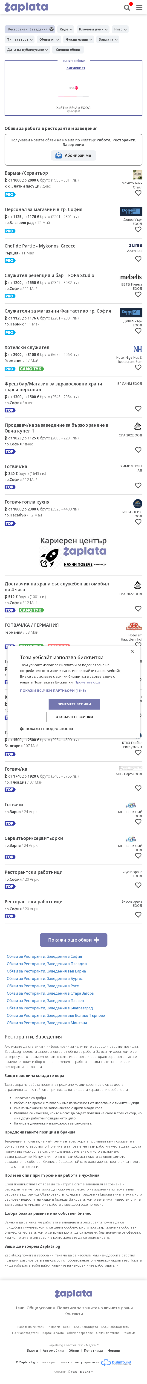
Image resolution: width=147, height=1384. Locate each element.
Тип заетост (18, 39)
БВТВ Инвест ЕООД (131, 286)
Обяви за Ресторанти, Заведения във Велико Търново (56, 1015)
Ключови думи (91, 29)
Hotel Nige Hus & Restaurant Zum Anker (129, 361)
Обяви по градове (80, 1333)
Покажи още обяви (73, 940)
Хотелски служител (27, 347)
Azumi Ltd (134, 250)
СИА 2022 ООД (130, 435)
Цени (19, 1307)
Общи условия (41, 1307)
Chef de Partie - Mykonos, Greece (40, 246)
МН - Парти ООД (129, 774)
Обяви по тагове (108, 1333)
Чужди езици (77, 39)
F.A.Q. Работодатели (115, 1327)
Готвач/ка (16, 466)
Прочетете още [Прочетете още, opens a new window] (87, 682)
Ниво (118, 29)
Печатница (93, 1350)
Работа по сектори (30, 1327)
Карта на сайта (53, 1333)
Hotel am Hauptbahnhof (131, 637)
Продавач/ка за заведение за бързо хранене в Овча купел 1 (56, 428)
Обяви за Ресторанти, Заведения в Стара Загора (50, 993)
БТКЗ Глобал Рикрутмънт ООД (132, 746)
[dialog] (73, 692)
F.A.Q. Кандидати (86, 1327)
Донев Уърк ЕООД (132, 221)
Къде (64, 29)
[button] (73, 691)
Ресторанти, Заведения (27, 29)
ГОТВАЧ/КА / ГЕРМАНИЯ (32, 625)
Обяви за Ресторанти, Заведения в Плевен (45, 1000)
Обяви (74, 1350)
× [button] (132, 651)
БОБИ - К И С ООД (132, 514)
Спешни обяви (68, 49)
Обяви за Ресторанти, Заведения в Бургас (45, 978)
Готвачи (14, 805)
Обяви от (47, 39)
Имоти (32, 1350)
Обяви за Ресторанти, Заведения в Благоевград (50, 1008)
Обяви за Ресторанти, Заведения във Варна (46, 971)
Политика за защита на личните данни (95, 1307)
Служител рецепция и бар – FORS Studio (49, 275)
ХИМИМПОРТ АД (131, 468)
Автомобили (53, 1350)
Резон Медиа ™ (82, 1372)
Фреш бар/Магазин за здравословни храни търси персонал (53, 387)
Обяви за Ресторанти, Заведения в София (44, 956)
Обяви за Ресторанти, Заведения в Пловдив (47, 963)
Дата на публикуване (25, 49)
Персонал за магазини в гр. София (43, 209)
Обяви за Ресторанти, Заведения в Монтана (47, 1022)
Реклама (129, 1333)
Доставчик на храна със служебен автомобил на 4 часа (57, 587)
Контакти (73, 1313)
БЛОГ (67, 1327)
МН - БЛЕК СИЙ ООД (130, 814)
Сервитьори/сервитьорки (34, 838)
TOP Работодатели (25, 1333)
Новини (114, 1350)
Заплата (106, 39)
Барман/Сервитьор (26, 173)
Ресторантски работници (34, 872)
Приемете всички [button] (74, 704)
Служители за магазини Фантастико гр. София (58, 311)
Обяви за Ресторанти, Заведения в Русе (43, 985)
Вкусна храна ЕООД (131, 874)
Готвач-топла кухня (27, 502)
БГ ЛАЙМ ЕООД (129, 383)
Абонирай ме (78, 155)
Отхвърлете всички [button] (74, 717)
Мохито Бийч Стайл (131, 185)
